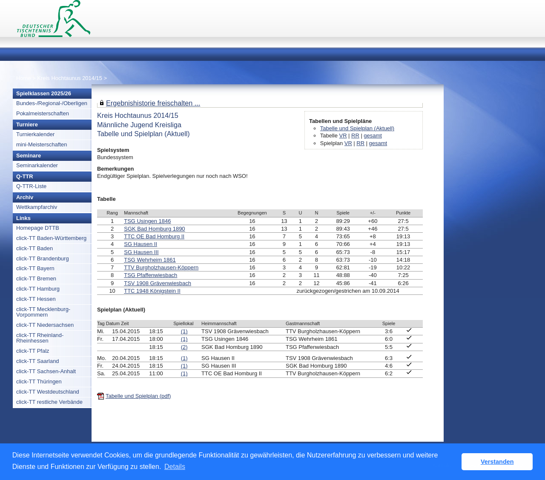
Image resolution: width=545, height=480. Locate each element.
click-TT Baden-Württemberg (51, 238)
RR (355, 135)
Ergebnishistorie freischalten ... (153, 103)
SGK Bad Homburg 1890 (154, 229)
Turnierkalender (35, 134)
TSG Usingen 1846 (147, 221)
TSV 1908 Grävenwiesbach (157, 283)
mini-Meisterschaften (41, 144)
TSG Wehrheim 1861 (149, 260)
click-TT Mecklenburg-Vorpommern (43, 312)
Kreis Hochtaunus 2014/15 (70, 78)
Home (23, 78)
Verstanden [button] (497, 461)
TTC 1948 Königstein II (152, 291)
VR (343, 135)
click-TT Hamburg (38, 289)
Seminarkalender (37, 165)
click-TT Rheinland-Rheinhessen (39, 338)
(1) (184, 331)
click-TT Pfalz (32, 351)
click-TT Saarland (37, 361)
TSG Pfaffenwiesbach (150, 275)
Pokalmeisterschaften (42, 113)
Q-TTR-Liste (31, 186)
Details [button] (174, 466)
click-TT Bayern (35, 268)
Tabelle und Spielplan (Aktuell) (357, 128)
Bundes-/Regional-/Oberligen (51, 103)
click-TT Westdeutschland (47, 392)
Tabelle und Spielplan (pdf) (138, 396)
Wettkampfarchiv (36, 207)
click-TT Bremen (36, 278)
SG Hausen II (140, 244)
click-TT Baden (34, 248)
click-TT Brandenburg (42, 258)
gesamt (373, 135)
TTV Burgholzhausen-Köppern (161, 267)
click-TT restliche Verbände (49, 402)
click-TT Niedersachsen (45, 325)
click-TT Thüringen (39, 381)
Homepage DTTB (37, 228)
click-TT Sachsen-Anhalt (46, 371)
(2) (184, 347)
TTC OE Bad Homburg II (154, 236)
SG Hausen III (141, 252)
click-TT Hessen (36, 299)
